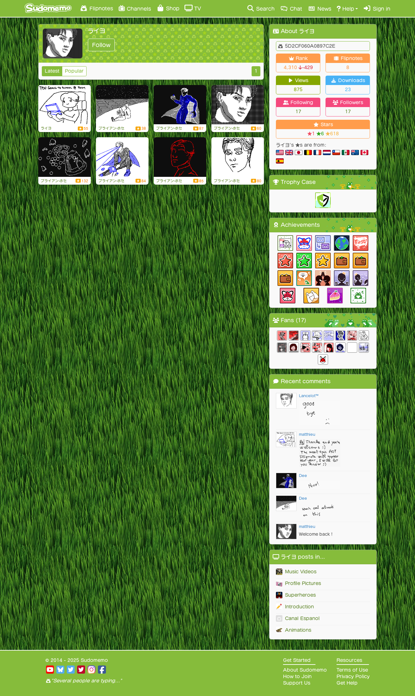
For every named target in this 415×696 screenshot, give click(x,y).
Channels (134, 8)
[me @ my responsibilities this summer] (64, 157)
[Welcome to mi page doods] (237, 157)
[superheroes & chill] (122, 157)
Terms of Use (352, 670)
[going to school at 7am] (64, 105)
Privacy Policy (353, 676)
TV (192, 8)
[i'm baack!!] (237, 105)
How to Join (297, 676)
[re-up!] (180, 105)
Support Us (296, 683)
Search (260, 8)
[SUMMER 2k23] (180, 157)
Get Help (347, 683)
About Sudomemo (305, 670)
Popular (74, 71)
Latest (52, 71)
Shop (167, 8)
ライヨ (46, 128)
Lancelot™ (308, 395)
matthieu (307, 434)
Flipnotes (96, 8)
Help (345, 8)
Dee (303, 475)
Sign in (376, 8)
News (319, 8)
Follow (101, 45)
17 (298, 111)
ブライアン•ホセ (111, 128)
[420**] (122, 105)
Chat (291, 8)
